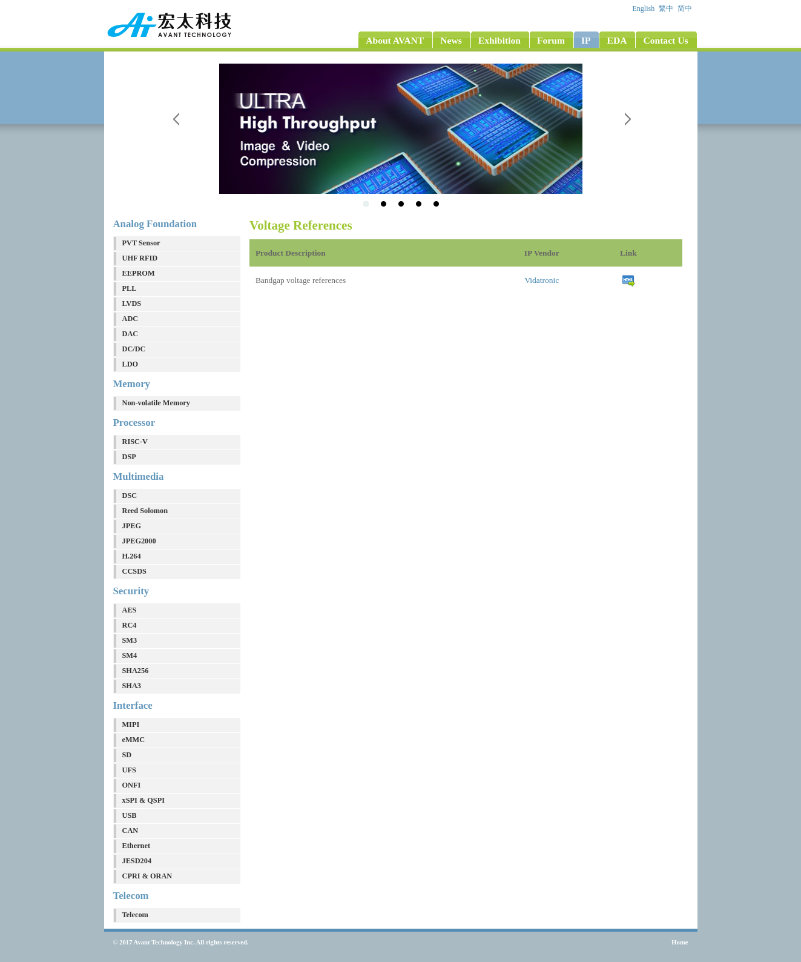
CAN (130, 830)
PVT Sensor (141, 243)
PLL (129, 288)
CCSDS (134, 571)
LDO (130, 364)
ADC (130, 318)
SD (127, 755)
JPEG (131, 526)
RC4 (129, 625)
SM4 (129, 655)
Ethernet (136, 845)
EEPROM (138, 273)
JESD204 (137, 861)
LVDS (132, 303)
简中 (685, 8)
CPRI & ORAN (147, 876)
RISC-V (135, 441)
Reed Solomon (145, 510)
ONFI (131, 785)
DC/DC (134, 349)
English (645, 8)
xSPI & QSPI (143, 800)
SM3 (129, 640)
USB (129, 815)
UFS (129, 770)
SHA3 (131, 686)
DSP (129, 457)
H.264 (131, 556)
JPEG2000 (139, 541)
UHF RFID (140, 258)
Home (679, 942)
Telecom (135, 915)
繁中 (667, 8)
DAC (130, 334)
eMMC (133, 739)
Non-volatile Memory (156, 403)
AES (129, 610)
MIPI (131, 724)
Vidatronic (541, 280)
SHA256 (135, 670)
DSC (129, 495)
